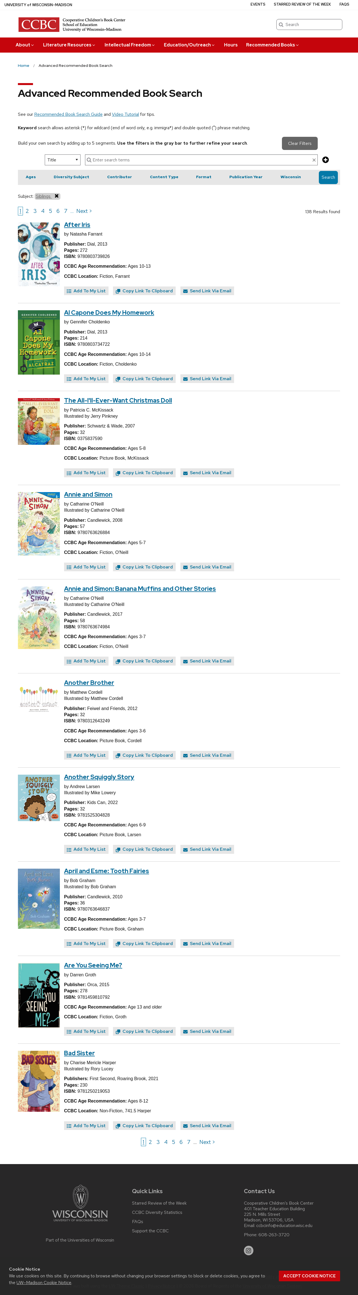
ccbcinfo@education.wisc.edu (284, 1225)
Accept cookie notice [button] (309, 1276)
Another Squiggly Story (99, 777)
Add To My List (86, 291)
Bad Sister (79, 1053)
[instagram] (248, 1250)
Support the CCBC (150, 1231)
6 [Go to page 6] (58, 211)
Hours (231, 45)
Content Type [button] (164, 176)
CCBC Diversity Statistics (157, 1212)
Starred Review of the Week (302, 4)
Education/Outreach (189, 45)
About (25, 45)
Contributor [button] (119, 176)
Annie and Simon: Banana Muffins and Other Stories (140, 589)
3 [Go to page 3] (35, 211)
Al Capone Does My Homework (109, 313)
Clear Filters (300, 143)
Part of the (80, 1240)
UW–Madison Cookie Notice (44, 1282)
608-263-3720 (273, 1235)
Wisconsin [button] (291, 176)
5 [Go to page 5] (50, 211)
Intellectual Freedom (130, 45)
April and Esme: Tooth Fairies (106, 871)
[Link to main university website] (80, 1222)
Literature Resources (69, 45)
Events (258, 4)
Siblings (47, 196)
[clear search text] (314, 160)
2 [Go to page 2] (27, 211)
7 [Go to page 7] (65, 211)
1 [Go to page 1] (20, 211)
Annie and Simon (88, 494)
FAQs (344, 4)
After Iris (77, 225)
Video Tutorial (125, 114)
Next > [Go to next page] (84, 211)
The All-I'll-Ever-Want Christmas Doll (118, 400)
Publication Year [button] (246, 176)
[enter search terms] (201, 159)
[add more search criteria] (325, 160)
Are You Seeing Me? (93, 965)
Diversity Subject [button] (71, 176)
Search (328, 177)
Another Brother (89, 683)
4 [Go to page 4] (42, 211)
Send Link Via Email (207, 291)
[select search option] (63, 159)
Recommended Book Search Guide (68, 114)
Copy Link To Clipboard (144, 291)
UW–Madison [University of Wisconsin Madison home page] (38, 5)
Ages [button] (31, 176)
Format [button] (203, 176)
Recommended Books (273, 45)
